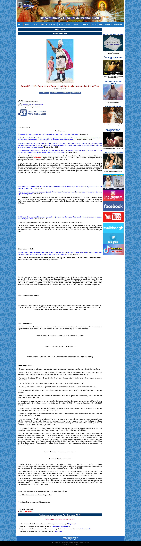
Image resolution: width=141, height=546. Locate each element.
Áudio (76, 24)
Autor (27, 24)
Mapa (101, 24)
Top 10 (94, 24)
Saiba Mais (37, 107)
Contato (108, 24)
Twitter (44, 92)
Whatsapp (65, 92)
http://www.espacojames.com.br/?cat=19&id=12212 (32, 104)
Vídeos (68, 24)
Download (85, 24)
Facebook (54, 92)
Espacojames (75, 544)
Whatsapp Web (76, 92)
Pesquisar (118, 24)
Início (20, 24)
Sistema (52, 24)
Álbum (61, 24)
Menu (43, 24)
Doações (35, 24)
